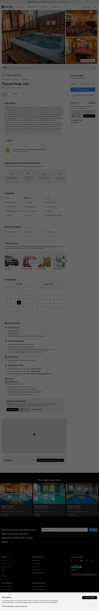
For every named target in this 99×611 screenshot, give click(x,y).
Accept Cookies (89, 597)
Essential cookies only (21, 606)
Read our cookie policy (8, 606)
